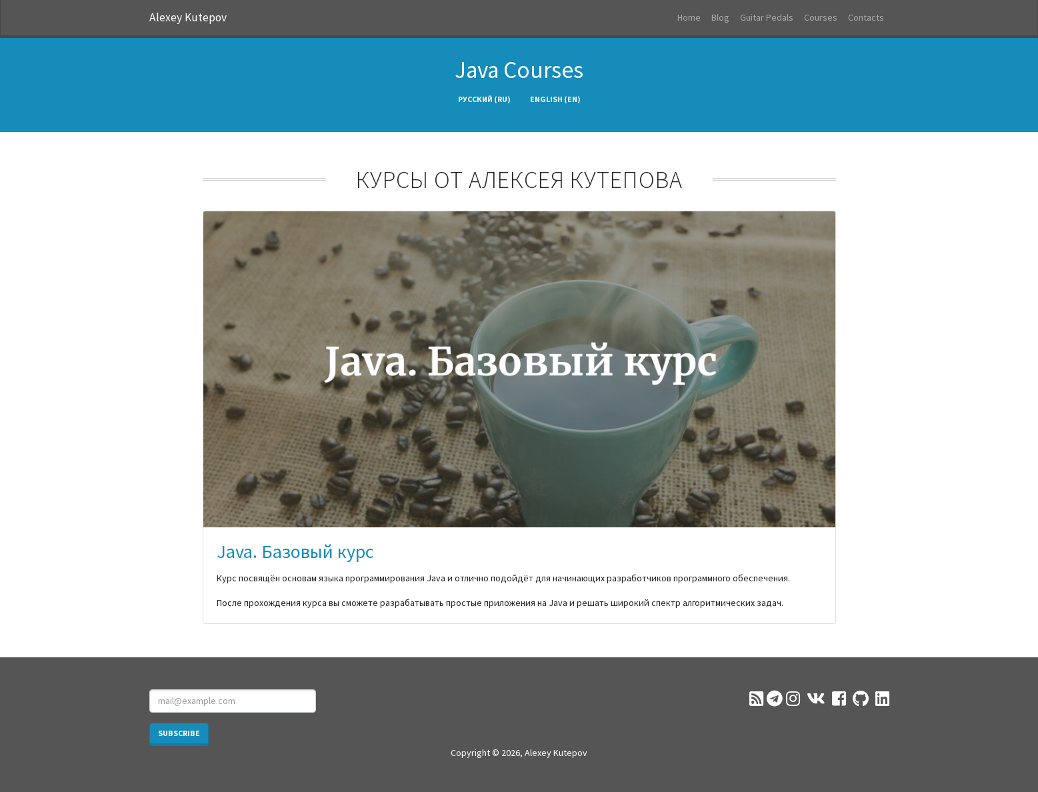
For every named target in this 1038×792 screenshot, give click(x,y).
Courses (820, 17)
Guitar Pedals (766, 17)
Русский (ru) (484, 99)
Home (689, 17)
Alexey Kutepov (188, 17)
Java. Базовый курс (295, 551)
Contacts (866, 17)
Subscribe (179, 733)
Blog (720, 17)
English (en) (555, 99)
